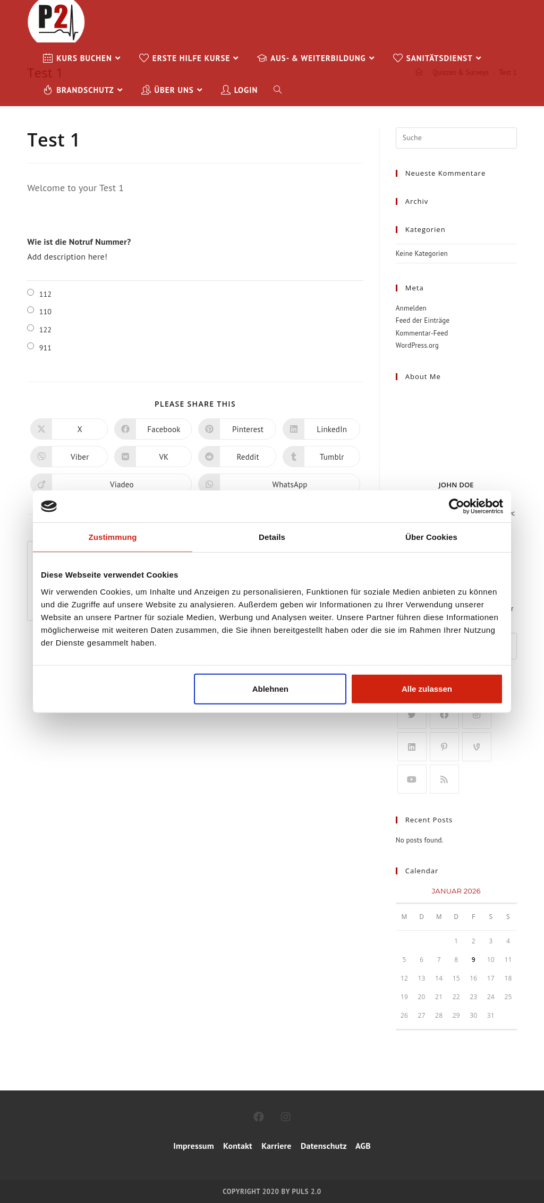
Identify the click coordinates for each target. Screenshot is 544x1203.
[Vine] (476, 746)
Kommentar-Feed (422, 333)
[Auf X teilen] (69, 429)
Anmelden (411, 308)
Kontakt (237, 1145)
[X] (412, 714)
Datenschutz (323, 1145)
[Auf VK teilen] (153, 456)
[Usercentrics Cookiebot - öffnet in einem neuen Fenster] (456, 506)
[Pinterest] (444, 746)
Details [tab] (272, 537)
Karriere (275, 1145)
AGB (363, 1145)
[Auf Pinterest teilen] (237, 429)
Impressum (193, 1145)
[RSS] (444, 779)
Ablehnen (270, 688)
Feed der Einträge (423, 320)
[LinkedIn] (412, 746)
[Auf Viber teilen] (69, 456)
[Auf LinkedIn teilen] (321, 429)
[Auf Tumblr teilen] (321, 456)
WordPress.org (417, 345)
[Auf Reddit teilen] (237, 456)
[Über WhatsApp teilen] (279, 484)
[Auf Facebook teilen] (153, 429)
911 (45, 348)
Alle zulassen (427, 688)
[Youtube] (412, 779)
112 (45, 294)
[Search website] (278, 90)
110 (45, 311)
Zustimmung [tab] (113, 537)
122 (45, 329)
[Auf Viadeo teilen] (111, 484)
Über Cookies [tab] (431, 537)
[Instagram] (476, 714)
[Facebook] (444, 714)
